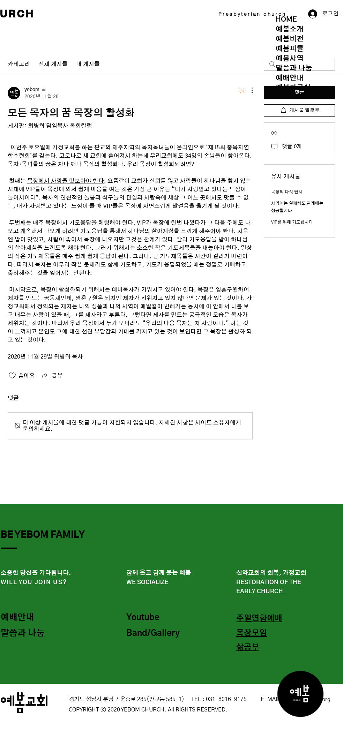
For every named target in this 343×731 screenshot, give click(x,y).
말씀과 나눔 (294, 68)
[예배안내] (25, 618)
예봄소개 (290, 29)
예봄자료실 (293, 87)
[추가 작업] (248, 90)
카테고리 (19, 64)
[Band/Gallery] (155, 634)
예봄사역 (290, 58)
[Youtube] (151, 618)
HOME (286, 19)
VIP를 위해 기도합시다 (292, 222)
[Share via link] (51, 375)
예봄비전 (290, 39)
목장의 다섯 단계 (287, 192)
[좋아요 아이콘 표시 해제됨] (12, 375)
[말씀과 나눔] (25, 634)
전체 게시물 (53, 64)
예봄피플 (290, 48)
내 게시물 (88, 64)
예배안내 (290, 78)
